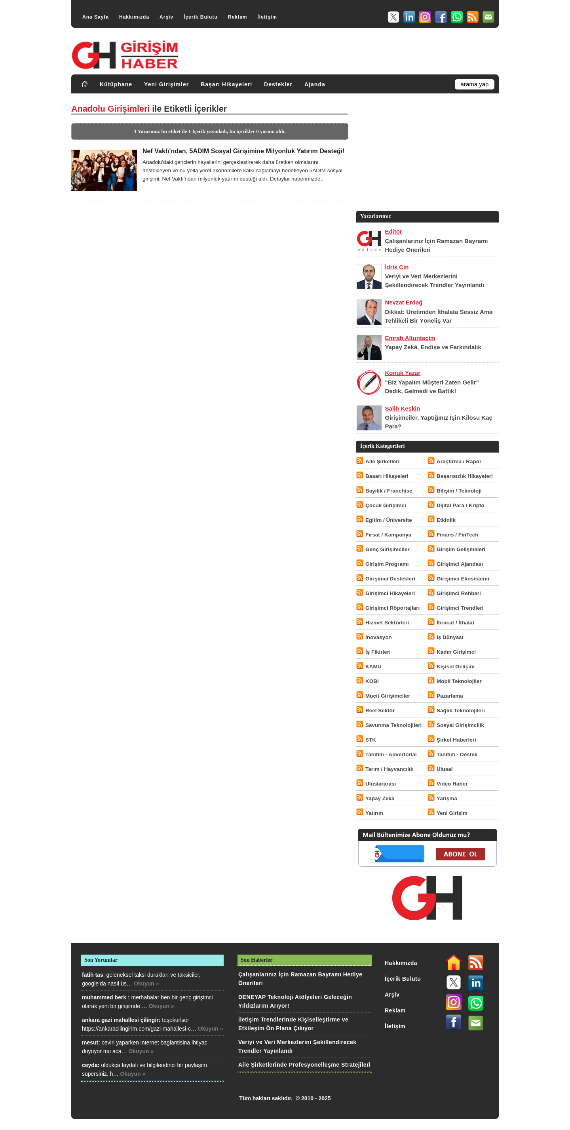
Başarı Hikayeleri (226, 84)
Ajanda (314, 84)
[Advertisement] (426, 154)
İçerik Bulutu (201, 17)
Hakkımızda (134, 17)
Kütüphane (116, 84)
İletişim (267, 17)
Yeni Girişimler (166, 84)
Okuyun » (146, 983)
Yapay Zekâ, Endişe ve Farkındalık (433, 347)
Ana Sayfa (95, 17)
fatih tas (92, 975)
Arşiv (166, 17)
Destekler (278, 84)
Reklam (237, 17)
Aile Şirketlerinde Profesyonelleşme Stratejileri (304, 1065)
